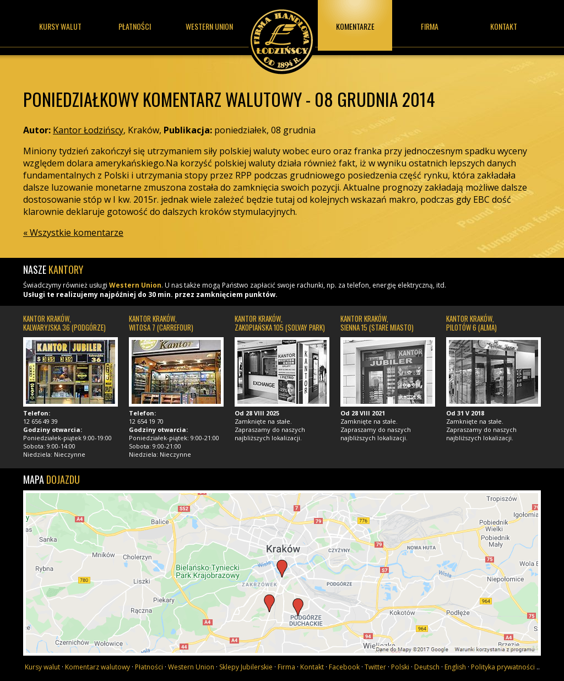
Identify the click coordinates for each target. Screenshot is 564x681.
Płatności (134, 26)
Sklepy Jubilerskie (246, 667)
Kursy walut (60, 26)
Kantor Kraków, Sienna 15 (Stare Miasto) (377, 323)
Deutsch (427, 667)
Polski (400, 667)
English (455, 667)
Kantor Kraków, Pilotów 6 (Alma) (471, 323)
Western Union (135, 285)
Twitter (375, 667)
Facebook (344, 667)
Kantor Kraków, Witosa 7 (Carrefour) (161, 323)
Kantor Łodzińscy (282, 37)
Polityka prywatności (503, 667)
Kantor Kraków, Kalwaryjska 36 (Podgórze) (64, 323)
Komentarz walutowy (97, 667)
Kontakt (503, 26)
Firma (429, 26)
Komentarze (355, 26)
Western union (209, 26)
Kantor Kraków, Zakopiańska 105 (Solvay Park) (280, 323)
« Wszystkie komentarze (73, 232)
